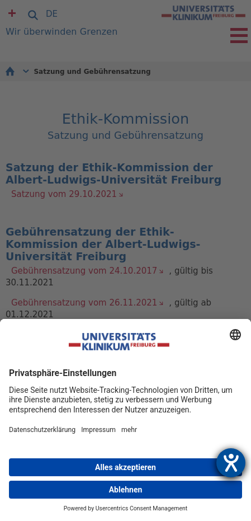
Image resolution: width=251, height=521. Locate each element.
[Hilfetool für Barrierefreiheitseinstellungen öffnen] (230, 462)
